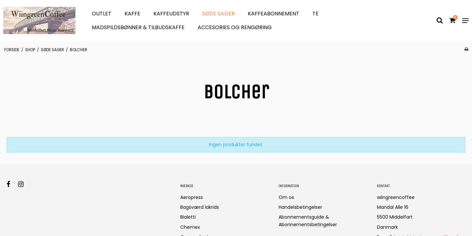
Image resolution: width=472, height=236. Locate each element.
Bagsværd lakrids (199, 207)
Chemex (190, 227)
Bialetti (188, 217)
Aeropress (191, 197)
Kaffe (132, 13)
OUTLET (101, 13)
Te (315, 13)
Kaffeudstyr (171, 13)
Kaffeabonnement (273, 13)
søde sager (218, 13)
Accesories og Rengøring (235, 27)
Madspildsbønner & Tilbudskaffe (138, 27)
